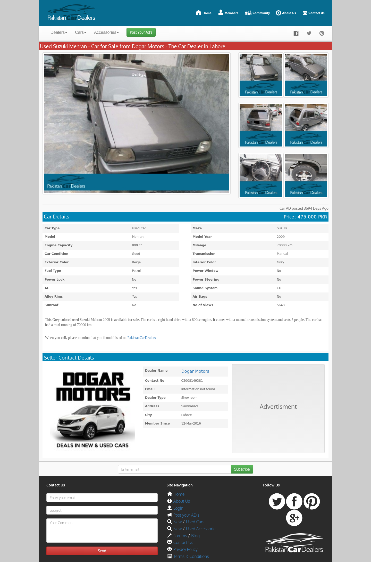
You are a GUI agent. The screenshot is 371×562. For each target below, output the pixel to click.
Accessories (106, 32)
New (177, 521)
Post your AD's (186, 515)
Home (178, 494)
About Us (181, 501)
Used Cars (195, 521)
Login (178, 508)
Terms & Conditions (191, 556)
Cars (80, 32)
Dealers (58, 32)
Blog (195, 535)
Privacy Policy (185, 549)
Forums (180, 535)
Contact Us (183, 542)
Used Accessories (201, 528)
